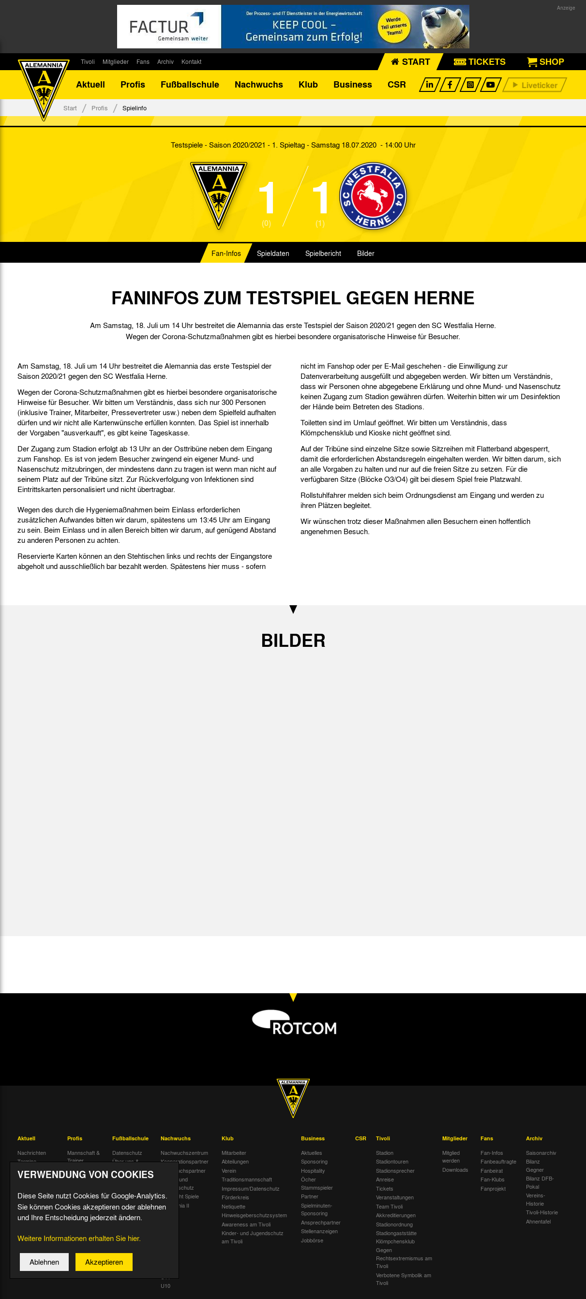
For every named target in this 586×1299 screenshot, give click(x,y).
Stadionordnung (394, 1224)
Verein (229, 1170)
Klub (308, 84)
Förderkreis (235, 1197)
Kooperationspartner (185, 1161)
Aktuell (90, 84)
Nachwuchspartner (183, 1170)
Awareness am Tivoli (246, 1224)
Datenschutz (127, 1152)
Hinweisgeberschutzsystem (254, 1215)
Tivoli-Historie (542, 1212)
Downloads (455, 1169)
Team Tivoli (389, 1206)
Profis (132, 84)
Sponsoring (314, 1161)
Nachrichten (31, 1152)
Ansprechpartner (321, 1222)
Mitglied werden (451, 1157)
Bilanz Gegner (535, 1166)
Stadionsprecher (395, 1170)
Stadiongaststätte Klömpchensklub (396, 1237)
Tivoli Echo (30, 1170)
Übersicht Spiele (180, 1196)
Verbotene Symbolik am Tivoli (403, 1279)
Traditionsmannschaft (247, 1179)
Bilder (366, 253)
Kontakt (191, 61)
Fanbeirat (492, 1170)
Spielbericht (323, 253)
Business (352, 84)
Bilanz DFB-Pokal (540, 1183)
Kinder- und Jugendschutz (177, 1184)
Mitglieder (116, 61)
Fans (143, 61)
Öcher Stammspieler (317, 1184)
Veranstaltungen (395, 1197)
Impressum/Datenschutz (251, 1188)
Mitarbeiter (234, 1152)
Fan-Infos (226, 253)
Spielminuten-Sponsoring (316, 1209)
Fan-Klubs (493, 1179)
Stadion (384, 1152)
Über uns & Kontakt (125, 1166)
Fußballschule (190, 84)
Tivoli (88, 61)
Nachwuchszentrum (184, 1152)
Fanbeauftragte (498, 1161)
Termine (26, 1161)
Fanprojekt (493, 1188)
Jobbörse (312, 1240)
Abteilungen (235, 1161)
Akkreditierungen (396, 1215)
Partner (309, 1196)
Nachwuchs (259, 84)
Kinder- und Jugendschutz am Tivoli (253, 1237)
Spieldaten (273, 253)
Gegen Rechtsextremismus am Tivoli (404, 1258)
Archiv (165, 61)
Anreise (385, 1179)
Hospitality (313, 1170)
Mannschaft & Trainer (83, 1157)
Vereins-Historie (535, 1200)
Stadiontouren (392, 1161)
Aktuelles (311, 1152)
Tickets (384, 1188)
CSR (397, 84)
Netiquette (233, 1206)
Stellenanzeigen (319, 1231)
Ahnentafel (538, 1221)
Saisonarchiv (541, 1152)
